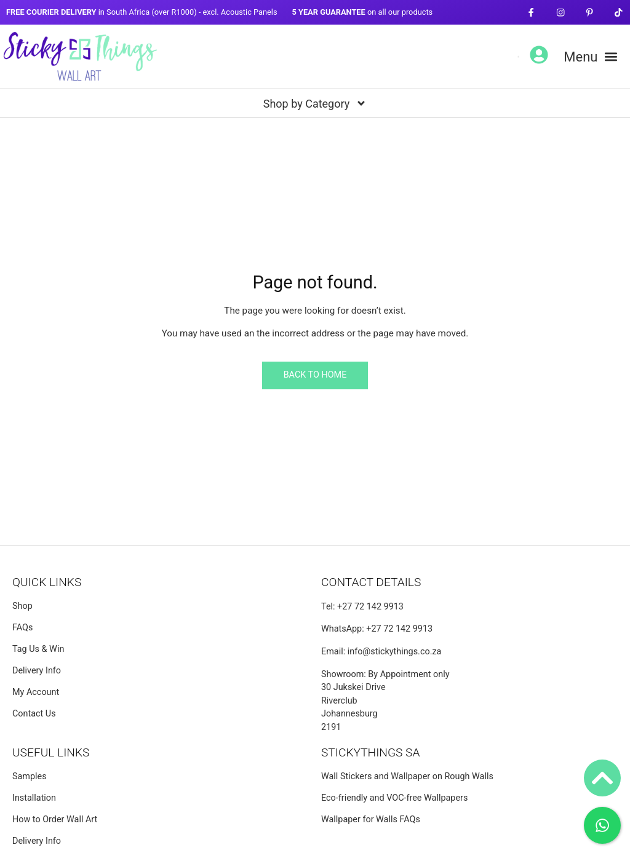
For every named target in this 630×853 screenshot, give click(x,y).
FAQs (22, 627)
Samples (29, 776)
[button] (590, 56)
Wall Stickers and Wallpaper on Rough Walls (407, 776)
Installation (34, 798)
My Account (35, 692)
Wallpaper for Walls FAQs (370, 819)
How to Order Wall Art (54, 819)
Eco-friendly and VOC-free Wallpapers (394, 798)
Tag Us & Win (38, 649)
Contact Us (34, 713)
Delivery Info (36, 670)
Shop (22, 606)
